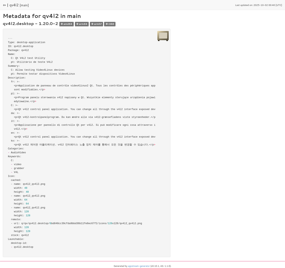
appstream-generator (139, 266)
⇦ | (5, 4)
